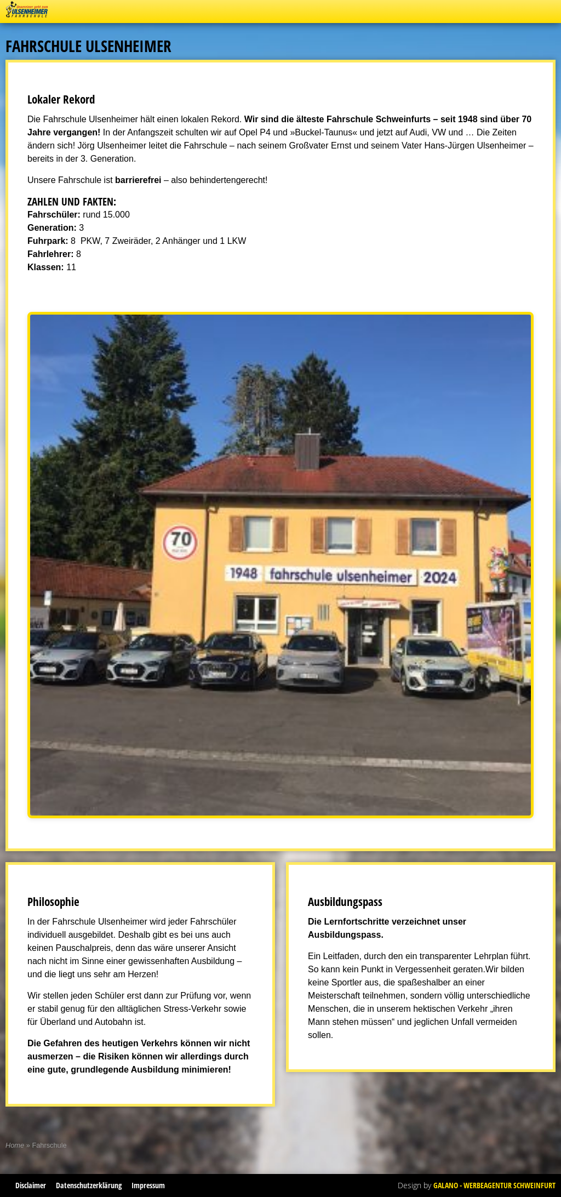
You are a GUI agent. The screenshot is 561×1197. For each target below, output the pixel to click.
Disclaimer (30, 1185)
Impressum (148, 1185)
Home (14, 1145)
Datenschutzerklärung (89, 1185)
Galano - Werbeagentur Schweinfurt (494, 1185)
